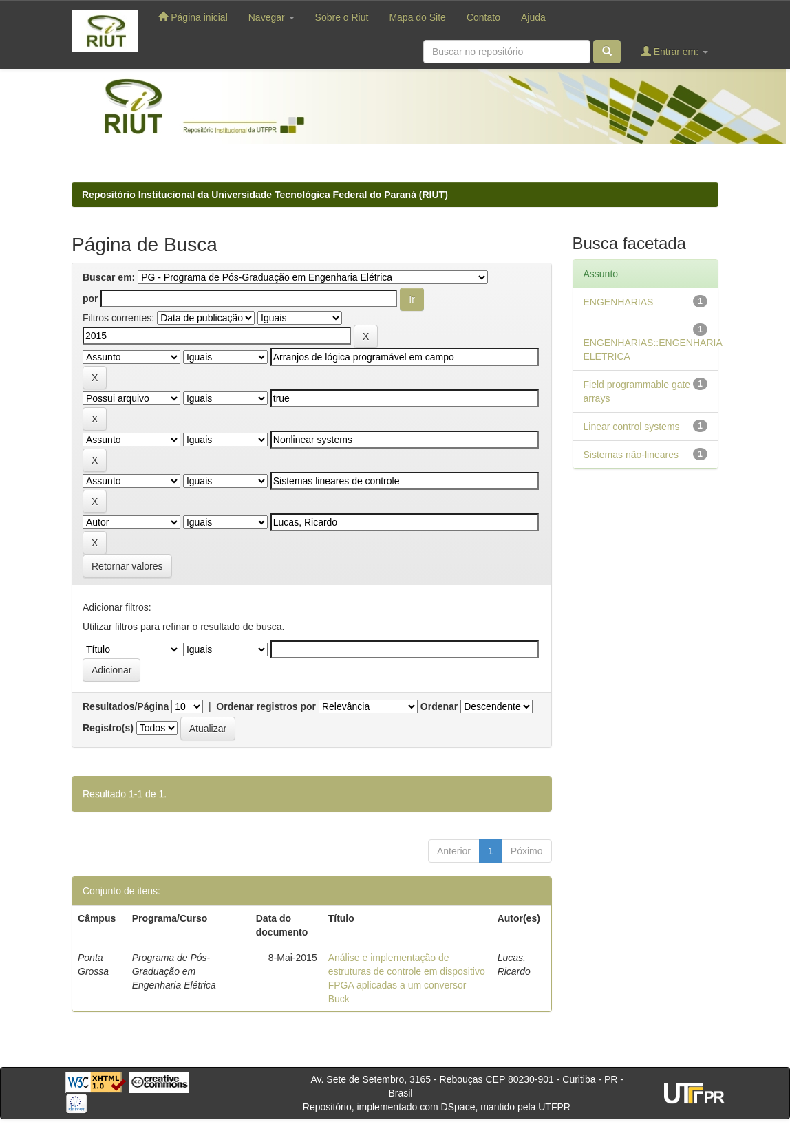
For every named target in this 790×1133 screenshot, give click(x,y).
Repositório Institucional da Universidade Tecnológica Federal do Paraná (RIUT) (265, 194)
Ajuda (533, 17)
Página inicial (192, 17)
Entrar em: (674, 51)
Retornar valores (127, 566)
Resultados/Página (126, 706)
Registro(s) (108, 727)
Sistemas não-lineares (631, 454)
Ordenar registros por (266, 706)
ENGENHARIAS (619, 301)
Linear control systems (632, 426)
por (90, 298)
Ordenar (439, 706)
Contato (483, 17)
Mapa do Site (417, 17)
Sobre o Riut (342, 17)
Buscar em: (109, 277)
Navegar (271, 17)
